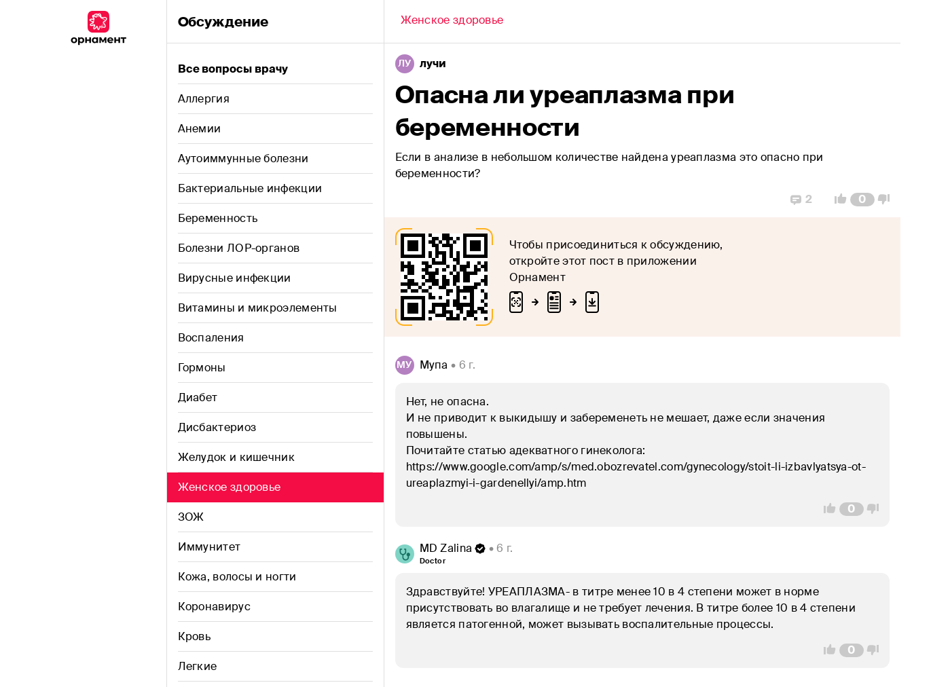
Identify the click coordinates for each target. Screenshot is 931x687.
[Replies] (801, 199)
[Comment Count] (862, 199)
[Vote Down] (887, 199)
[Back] (452, 21)
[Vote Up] (836, 199)
